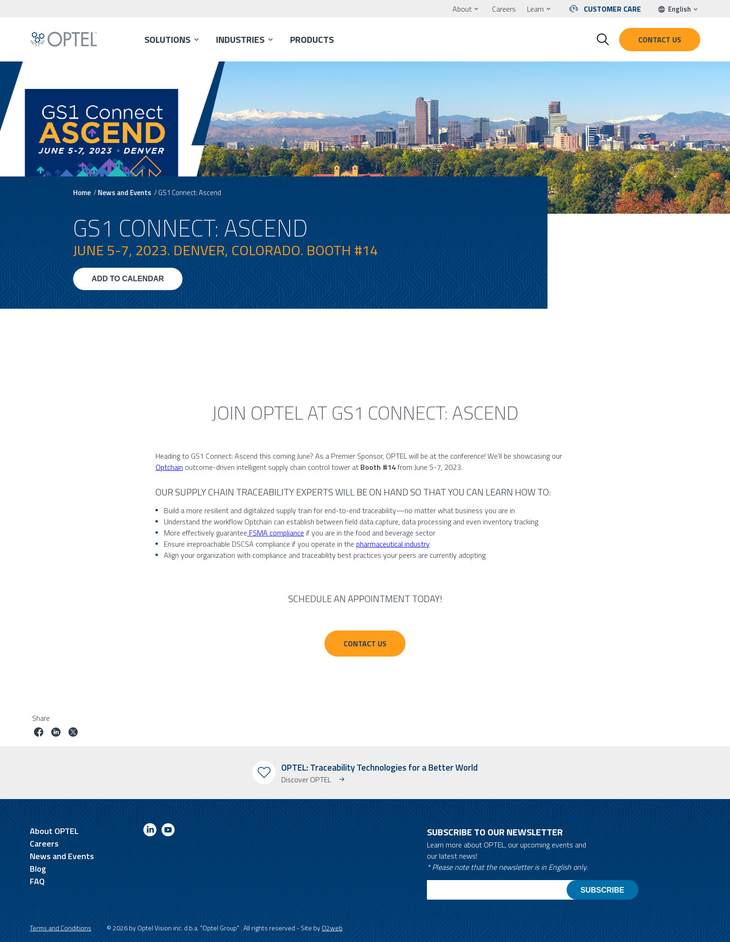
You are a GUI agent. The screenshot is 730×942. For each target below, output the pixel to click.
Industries (240, 39)
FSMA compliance (275, 532)
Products (312, 39)
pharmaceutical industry (393, 543)
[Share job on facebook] (38, 733)
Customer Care (612, 8)
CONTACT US (365, 643)
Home (82, 192)
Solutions (167, 39)
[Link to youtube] (168, 831)
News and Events (124, 192)
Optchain (169, 467)
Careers (504, 8)
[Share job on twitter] (73, 733)
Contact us (659, 39)
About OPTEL (54, 831)
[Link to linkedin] (150, 831)
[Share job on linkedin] (55, 733)
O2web (332, 928)
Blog (38, 868)
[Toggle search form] (603, 40)
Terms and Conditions (60, 928)
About (462, 8)
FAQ (37, 881)
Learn (535, 8)
